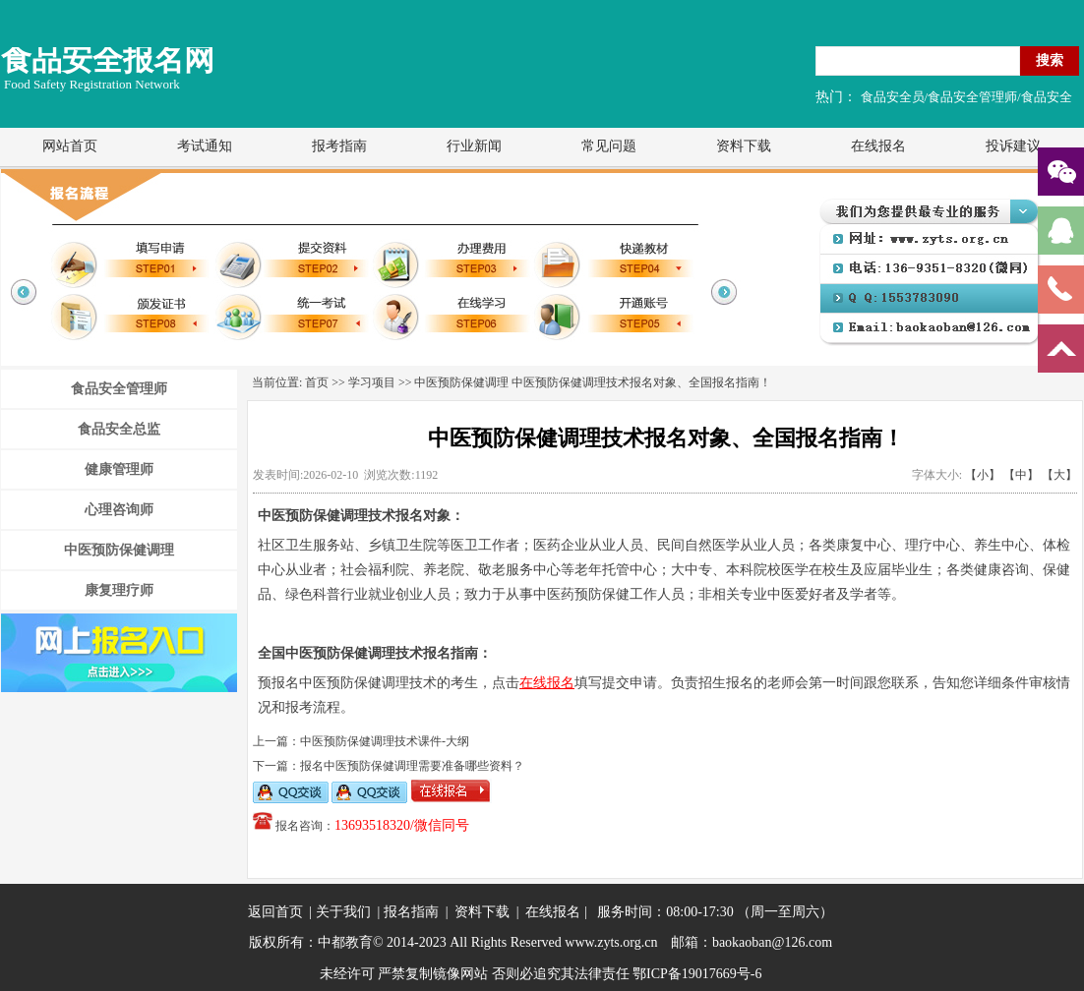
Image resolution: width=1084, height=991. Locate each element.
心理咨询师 (119, 509)
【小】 (982, 475)
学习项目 (371, 382)
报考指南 (339, 146)
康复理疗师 (119, 590)
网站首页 (69, 146)
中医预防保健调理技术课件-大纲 (384, 741)
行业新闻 (474, 146)
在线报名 (878, 146)
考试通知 (204, 146)
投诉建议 (1013, 146)
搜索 (1049, 60)
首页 (317, 382)
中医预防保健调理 (119, 550)
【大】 (1059, 475)
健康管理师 (119, 469)
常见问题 (608, 146)
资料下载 (743, 146)
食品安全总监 (119, 429)
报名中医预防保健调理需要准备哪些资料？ (412, 766)
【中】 (1021, 475)
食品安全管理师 (119, 388)
